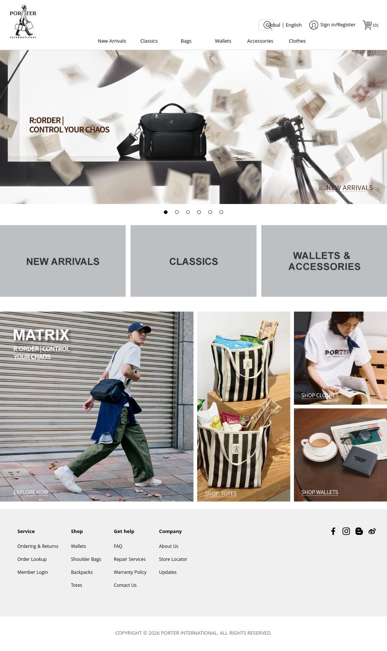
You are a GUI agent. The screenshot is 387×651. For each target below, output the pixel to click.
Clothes (297, 41)
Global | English (284, 26)
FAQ (118, 547)
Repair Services (130, 560)
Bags (186, 41)
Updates (167, 573)
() (375, 25)
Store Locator (173, 560)
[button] (166, 212)
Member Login (32, 573)
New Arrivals (112, 41)
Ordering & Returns (37, 547)
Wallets (223, 41)
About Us (168, 547)
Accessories (260, 41)
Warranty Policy (130, 573)
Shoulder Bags (86, 560)
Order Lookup (32, 560)
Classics (149, 41)
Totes (76, 586)
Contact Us (125, 586)
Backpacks (82, 573)
